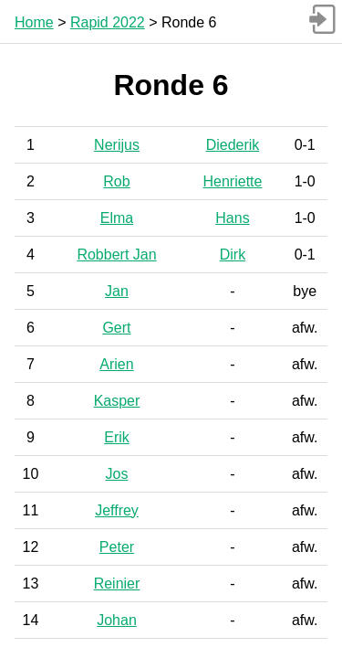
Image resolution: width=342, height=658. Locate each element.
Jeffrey (117, 510)
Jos (117, 474)
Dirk (232, 254)
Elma (116, 218)
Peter (116, 547)
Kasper (117, 401)
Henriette (233, 181)
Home (34, 22)
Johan (117, 620)
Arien (116, 364)
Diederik (233, 145)
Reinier (117, 583)
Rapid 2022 (107, 22)
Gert (116, 327)
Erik (117, 437)
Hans (232, 218)
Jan (117, 291)
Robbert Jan (116, 254)
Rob (116, 181)
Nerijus (117, 145)
